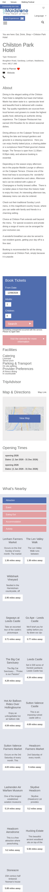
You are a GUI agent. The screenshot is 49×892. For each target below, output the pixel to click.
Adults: (8, 299)
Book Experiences (11, 18)
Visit (4, 2)
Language (39, 16)
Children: (10, 310)
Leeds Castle (34, 659)
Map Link (42, 392)
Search (12, 323)
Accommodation (13, 522)
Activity (9, 529)
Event (8, 507)
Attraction (10, 500)
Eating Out (11, 514)
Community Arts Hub (10, 6)
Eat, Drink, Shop (23, 34)
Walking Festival (27, 2)
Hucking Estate (35, 830)
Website (11, 73)
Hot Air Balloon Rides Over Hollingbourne (12, 704)
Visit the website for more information (23, 340)
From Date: (11, 287)
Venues (13, 2)
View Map (24, 418)
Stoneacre (13, 870)
